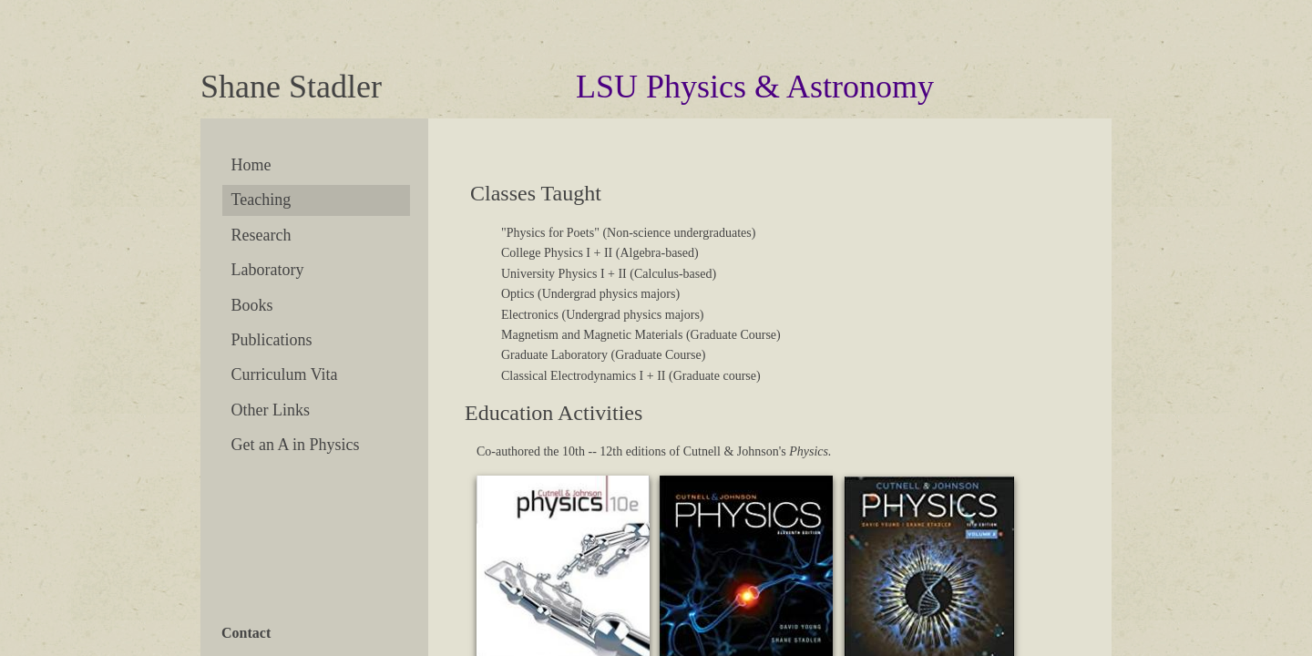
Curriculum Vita (284, 374)
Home (251, 165)
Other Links (270, 410)
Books (252, 305)
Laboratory (267, 270)
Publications (272, 340)
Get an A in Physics (295, 445)
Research (261, 235)
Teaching (261, 199)
